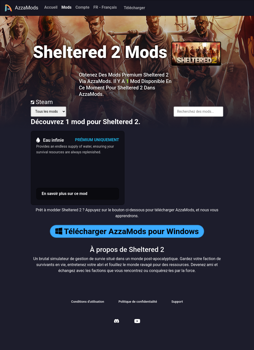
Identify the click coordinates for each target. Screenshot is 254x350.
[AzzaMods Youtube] (137, 321)
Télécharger (134, 7)
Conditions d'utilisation (87, 301)
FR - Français (105, 7)
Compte (82, 7)
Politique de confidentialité (138, 301)
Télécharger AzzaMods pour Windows (127, 231)
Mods (66, 7)
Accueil (51, 7)
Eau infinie (50, 140)
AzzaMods (21, 8)
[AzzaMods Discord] (116, 321)
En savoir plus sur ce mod (64, 193)
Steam (42, 102)
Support (177, 301)
